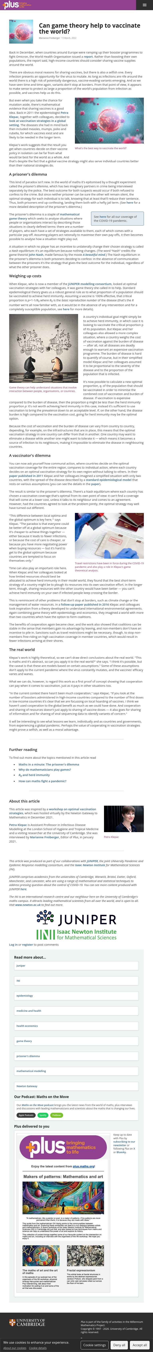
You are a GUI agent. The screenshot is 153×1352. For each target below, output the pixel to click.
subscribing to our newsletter (124, 1143)
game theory (24, 1041)
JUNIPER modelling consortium (90, 284)
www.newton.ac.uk (28, 905)
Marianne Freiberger (49, 38)
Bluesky (121, 1152)
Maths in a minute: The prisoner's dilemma (49, 764)
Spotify (43, 1115)
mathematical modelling (31, 1071)
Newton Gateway (27, 1086)
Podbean (57, 1115)
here (130, 202)
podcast (38, 1105)
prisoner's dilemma (28, 1056)
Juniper (21, 965)
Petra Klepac (18, 825)
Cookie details (38, 1348)
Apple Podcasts (26, 1115)
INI (18, 980)
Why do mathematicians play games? (45, 769)
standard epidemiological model (108, 480)
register (27, 944)
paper (95, 484)
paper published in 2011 (26, 476)
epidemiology (25, 995)
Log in (13, 944)
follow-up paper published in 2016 (85, 604)
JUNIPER (92, 861)
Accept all (140, 1345)
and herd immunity (34, 775)
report (88, 56)
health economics (27, 1026)
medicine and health (29, 1011)
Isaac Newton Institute (90, 865)
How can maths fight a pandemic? (42, 781)
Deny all (119, 1345)
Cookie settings (94, 1345)
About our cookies (14, 1348)
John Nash (36, 255)
